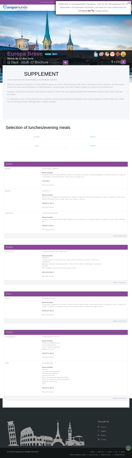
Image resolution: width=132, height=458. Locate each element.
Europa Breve (25, 54)
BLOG (123, 451)
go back (48, 54)
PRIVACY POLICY (105, 454)
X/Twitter (102, 435)
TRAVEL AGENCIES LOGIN (75, 454)
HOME (93, 451)
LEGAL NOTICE (92, 454)
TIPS (116, 451)
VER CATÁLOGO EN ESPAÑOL (43, 2)
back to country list (119, 234)
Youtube (102, 439)
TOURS (110, 451)
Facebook (102, 427)
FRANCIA (93, 137)
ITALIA (36, 146)
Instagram (102, 431)
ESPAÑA (37, 137)
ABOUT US (101, 451)
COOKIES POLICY (119, 454)
